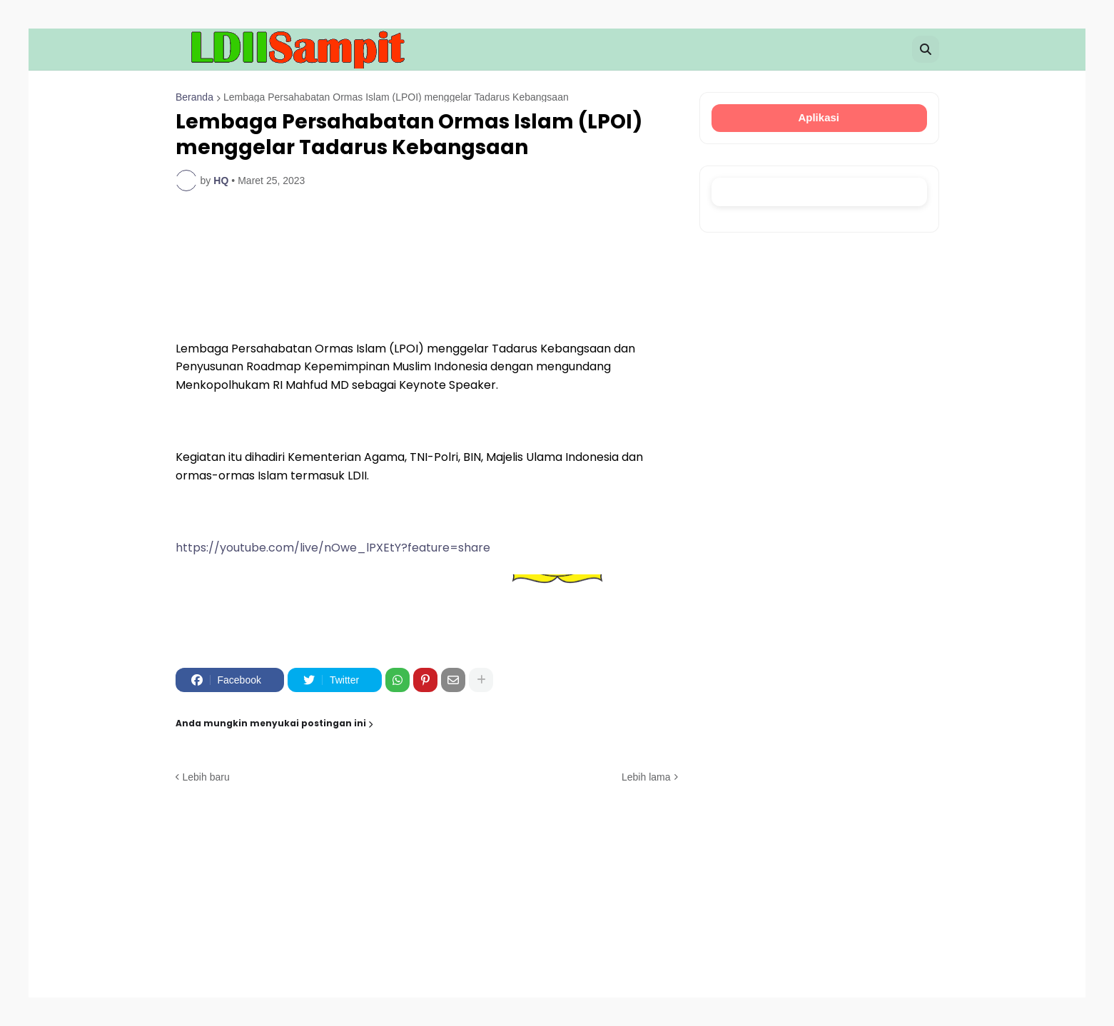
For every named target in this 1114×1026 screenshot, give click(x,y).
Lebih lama (646, 777)
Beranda (194, 97)
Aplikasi (819, 117)
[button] (925, 49)
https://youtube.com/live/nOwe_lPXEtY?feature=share (333, 547)
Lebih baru (206, 777)
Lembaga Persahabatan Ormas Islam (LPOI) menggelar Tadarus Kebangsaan (395, 97)
